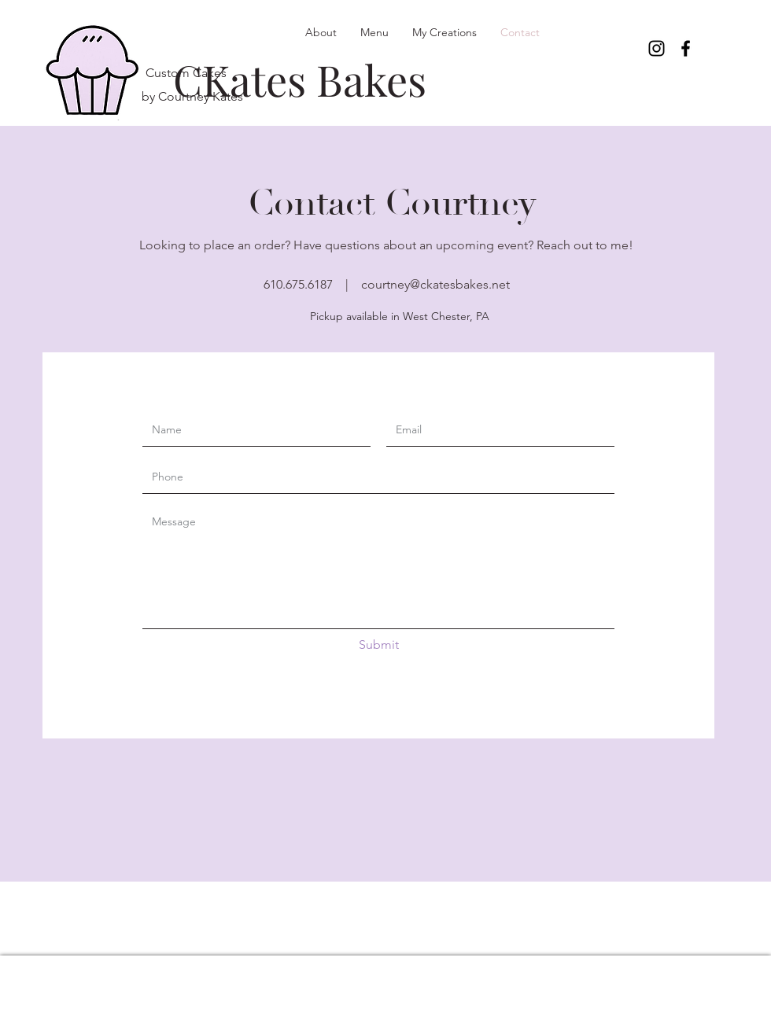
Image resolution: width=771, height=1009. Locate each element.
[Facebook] (685, 48)
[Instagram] (656, 48)
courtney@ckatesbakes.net (435, 284)
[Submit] (378, 645)
